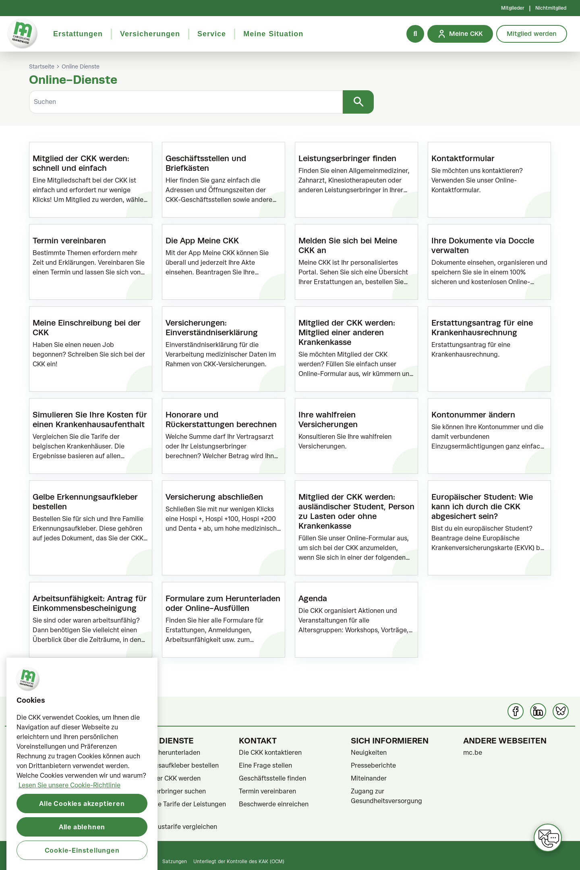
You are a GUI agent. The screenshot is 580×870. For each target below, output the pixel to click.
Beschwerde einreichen (274, 803)
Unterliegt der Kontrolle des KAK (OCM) (238, 861)
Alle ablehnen (82, 856)
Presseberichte (373, 765)
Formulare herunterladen (163, 752)
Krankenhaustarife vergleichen (171, 826)
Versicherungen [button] (150, 34)
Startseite (41, 66)
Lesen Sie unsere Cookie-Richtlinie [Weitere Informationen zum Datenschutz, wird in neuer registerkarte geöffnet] (69, 814)
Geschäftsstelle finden (272, 778)
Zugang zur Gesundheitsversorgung (386, 796)
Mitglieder (512, 8)
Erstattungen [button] (78, 34)
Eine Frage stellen (265, 765)
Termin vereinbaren (267, 791)
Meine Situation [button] (273, 34)
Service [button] (211, 34)
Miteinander (369, 778)
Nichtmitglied (550, 8)
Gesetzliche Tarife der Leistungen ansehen (176, 808)
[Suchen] (186, 102)
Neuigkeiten (369, 752)
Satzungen (174, 861)
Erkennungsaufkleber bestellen (172, 765)
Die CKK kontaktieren (270, 752)
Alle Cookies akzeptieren (81, 833)
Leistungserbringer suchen (166, 791)
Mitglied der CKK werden (163, 778)
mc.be (472, 752)
